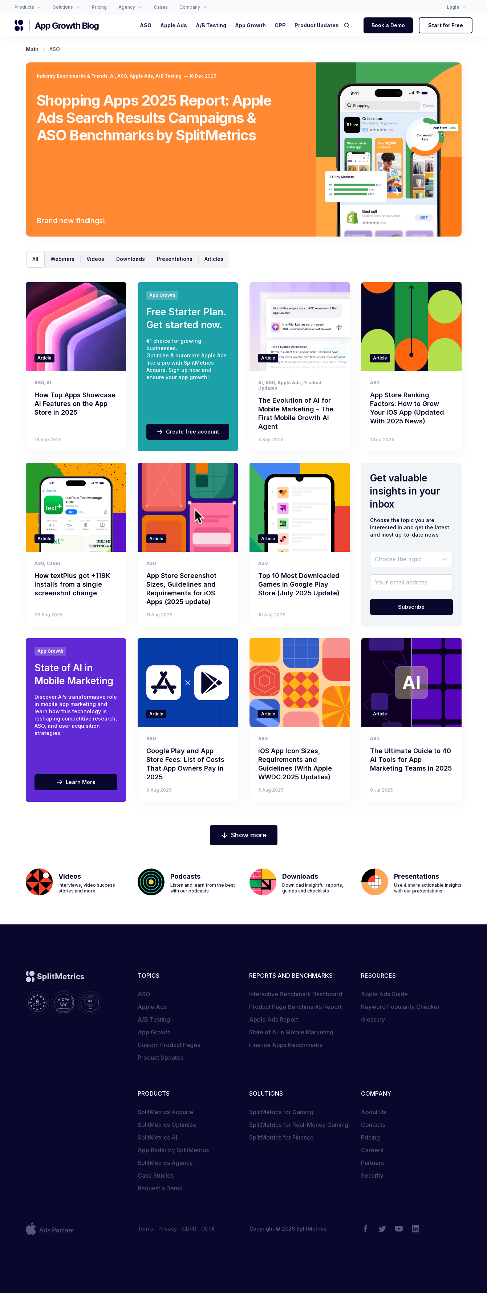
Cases (53, 563)
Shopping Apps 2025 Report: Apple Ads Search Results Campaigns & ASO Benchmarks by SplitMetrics (154, 117)
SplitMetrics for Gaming (281, 1112)
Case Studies (156, 1175)
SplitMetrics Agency (165, 1162)
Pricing (370, 1137)
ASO (122, 76)
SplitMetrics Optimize (167, 1124)
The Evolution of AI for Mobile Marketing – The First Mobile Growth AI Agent (295, 413)
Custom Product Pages (169, 1044)
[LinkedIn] (415, 1229)
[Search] (349, 25)
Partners (372, 1162)
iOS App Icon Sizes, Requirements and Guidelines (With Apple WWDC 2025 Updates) (295, 764)
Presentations (174, 259)
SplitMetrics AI (157, 1137)
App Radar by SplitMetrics (173, 1150)
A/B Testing (168, 76)
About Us (373, 1112)
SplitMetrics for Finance (281, 1137)
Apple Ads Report (273, 1019)
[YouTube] (399, 1229)
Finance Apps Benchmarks (285, 1044)
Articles (213, 259)
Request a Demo (160, 1188)
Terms (145, 1229)
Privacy (167, 1229)
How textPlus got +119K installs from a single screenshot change (72, 584)
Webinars (62, 259)
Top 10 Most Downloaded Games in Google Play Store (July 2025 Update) (299, 584)
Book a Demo (388, 25)
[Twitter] (382, 1229)
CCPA (208, 1229)
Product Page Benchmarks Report (295, 1006)
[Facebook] (365, 1229)
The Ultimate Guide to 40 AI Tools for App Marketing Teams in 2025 (411, 759)
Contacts (373, 1124)
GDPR (189, 1229)
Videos (95, 259)
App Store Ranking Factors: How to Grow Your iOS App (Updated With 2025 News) (407, 408)
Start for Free (445, 25)
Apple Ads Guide (384, 994)
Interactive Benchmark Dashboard (295, 994)
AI (112, 76)
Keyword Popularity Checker (400, 1006)
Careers (372, 1150)
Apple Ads (141, 76)
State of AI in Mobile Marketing (291, 1032)
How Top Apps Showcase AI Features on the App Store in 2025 (75, 403)
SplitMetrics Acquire (165, 1112)
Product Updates (160, 1057)
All (35, 259)
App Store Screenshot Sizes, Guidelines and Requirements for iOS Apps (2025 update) (181, 589)
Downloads (130, 259)
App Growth (154, 1032)
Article (44, 358)
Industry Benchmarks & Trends (72, 76)
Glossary (373, 1019)
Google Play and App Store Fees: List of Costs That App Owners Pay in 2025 (185, 764)
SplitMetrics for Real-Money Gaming (298, 1124)
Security (372, 1175)
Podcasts (185, 876)
